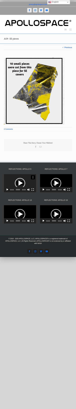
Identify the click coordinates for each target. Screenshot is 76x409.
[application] (20, 183)
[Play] (7, 189)
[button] (20, 183)
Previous (68, 47)
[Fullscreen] (32, 189)
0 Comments (8, 129)
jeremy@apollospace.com (38, 4)
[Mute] (28, 189)
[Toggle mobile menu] (70, 29)
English (53, 2)
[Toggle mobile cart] (65, 29)
